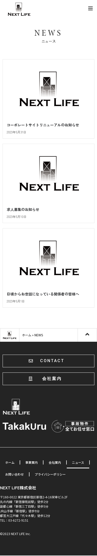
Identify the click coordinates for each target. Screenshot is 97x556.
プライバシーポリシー (50, 475)
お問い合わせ (14, 475)
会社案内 (55, 463)
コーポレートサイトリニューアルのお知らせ (43, 125)
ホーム (26, 335)
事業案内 (31, 463)
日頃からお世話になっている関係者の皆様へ (43, 294)
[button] (48, 361)
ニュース (78, 463)
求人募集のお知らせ (23, 209)
